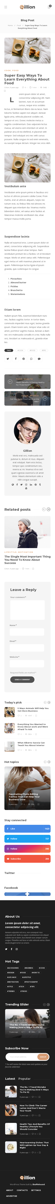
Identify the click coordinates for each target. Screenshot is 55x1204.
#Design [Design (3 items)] (10, 973)
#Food (32, 350)
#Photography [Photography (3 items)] (31, 982)
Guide (25, 396)
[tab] (10, 1078)
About (9, 1190)
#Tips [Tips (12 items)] (32, 987)
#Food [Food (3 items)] (23, 973)
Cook (7, 70)
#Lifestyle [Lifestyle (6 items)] (26, 977)
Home (10, 25)
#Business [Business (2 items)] (28, 968)
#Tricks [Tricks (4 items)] (23, 991)
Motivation (25, 552)
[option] (27, 542)
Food (19, 25)
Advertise (11, 1196)
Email (13, 641)
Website (14, 657)
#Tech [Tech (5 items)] (21, 987)
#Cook (20, 350)
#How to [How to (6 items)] (36, 973)
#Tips (44, 350)
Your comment (18, 597)
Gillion (6, 87)
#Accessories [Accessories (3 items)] (13, 968)
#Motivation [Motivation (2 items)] (12, 982)
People (34, 396)
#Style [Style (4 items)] (10, 987)
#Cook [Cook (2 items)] (42, 968)
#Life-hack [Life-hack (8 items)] (11, 977)
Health (28, 379)
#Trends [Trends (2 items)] (11, 991)
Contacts (22, 1190)
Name (13, 625)
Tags (9, 350)
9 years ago (14, 87)
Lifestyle (10, 552)
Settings (36, 1190)
